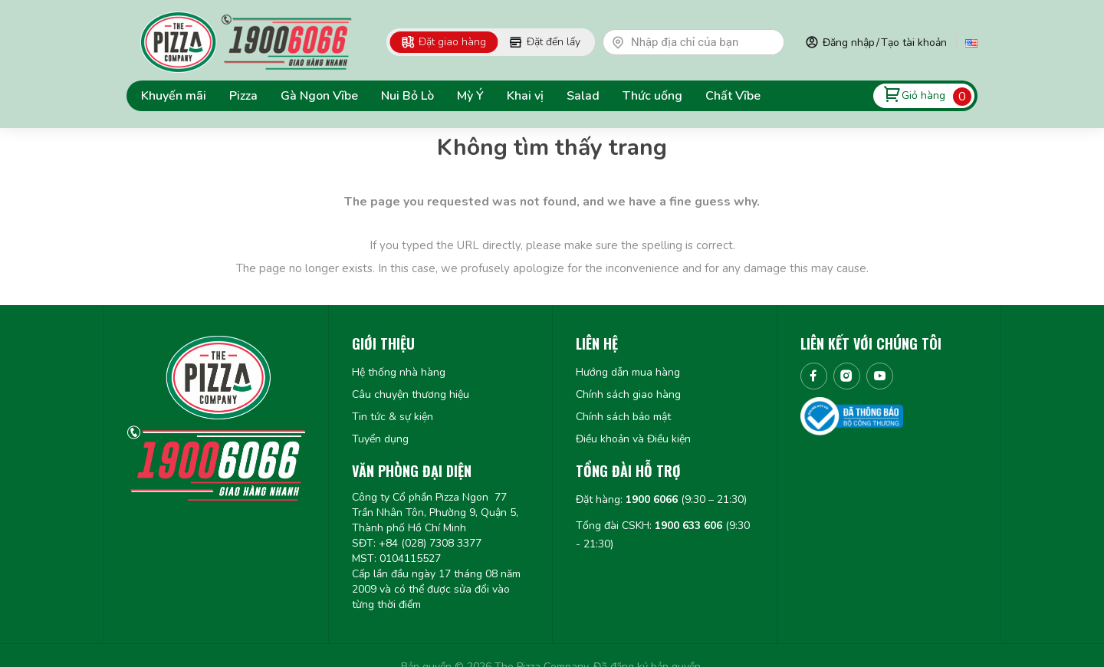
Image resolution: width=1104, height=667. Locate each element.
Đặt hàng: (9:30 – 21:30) (661, 499)
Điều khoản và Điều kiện (633, 439)
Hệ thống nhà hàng (398, 372)
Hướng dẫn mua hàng (628, 372)
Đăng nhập (849, 42)
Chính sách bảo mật (623, 416)
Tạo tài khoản (914, 42)
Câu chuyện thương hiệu (410, 394)
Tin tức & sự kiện (392, 416)
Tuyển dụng (380, 439)
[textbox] (700, 42)
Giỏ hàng (923, 95)
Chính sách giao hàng (628, 394)
